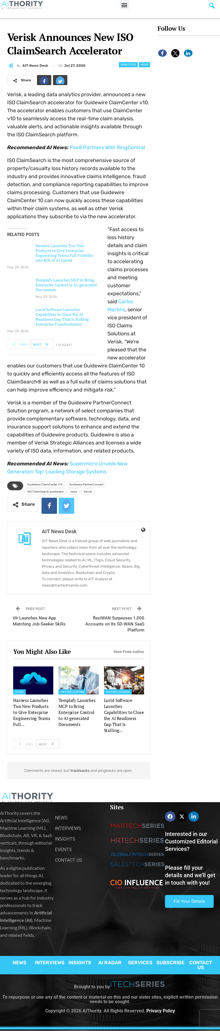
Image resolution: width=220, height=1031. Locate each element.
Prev (19, 344)
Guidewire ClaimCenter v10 (45, 484)
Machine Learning (72, 691)
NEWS (19, 962)
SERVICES (140, 962)
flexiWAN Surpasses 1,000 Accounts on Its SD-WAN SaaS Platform (114, 624)
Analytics (128, 64)
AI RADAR (109, 962)
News (144, 64)
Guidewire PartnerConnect (86, 484)
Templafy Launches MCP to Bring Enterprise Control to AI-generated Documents (66, 284)
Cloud (19, 691)
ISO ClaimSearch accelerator (45, 491)
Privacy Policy (160, 1011)
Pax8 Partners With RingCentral (107, 147)
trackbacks (80, 770)
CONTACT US (200, 965)
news (73, 491)
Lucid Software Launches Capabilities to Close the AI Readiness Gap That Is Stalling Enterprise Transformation (62, 317)
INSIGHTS (79, 962)
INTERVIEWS (49, 962)
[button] (124, 4)
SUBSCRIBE (170, 962)
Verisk (88, 491)
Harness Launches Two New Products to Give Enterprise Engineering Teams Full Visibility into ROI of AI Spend (64, 253)
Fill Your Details (189, 901)
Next (42, 344)
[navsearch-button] (212, 7)
